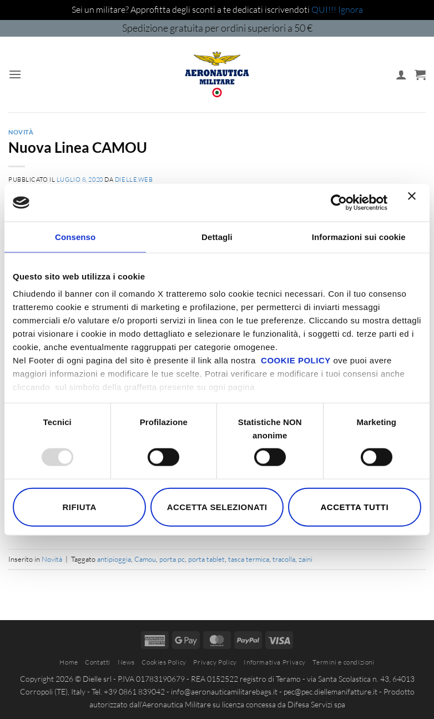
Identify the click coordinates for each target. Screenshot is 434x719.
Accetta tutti (355, 506)
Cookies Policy (164, 662)
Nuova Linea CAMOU (77, 147)
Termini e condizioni (343, 662)
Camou (145, 559)
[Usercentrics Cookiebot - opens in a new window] (338, 202)
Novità (20, 132)
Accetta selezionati (217, 506)
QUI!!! (324, 9)
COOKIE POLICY (296, 360)
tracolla (283, 559)
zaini (305, 559)
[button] (15, 74)
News (126, 662)
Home (68, 662)
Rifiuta (80, 506)
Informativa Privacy (275, 662)
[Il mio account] (401, 74)
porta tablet (206, 559)
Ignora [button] (350, 9)
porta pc (172, 559)
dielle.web (134, 179)
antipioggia (114, 559)
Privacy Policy (215, 662)
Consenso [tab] (75, 236)
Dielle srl (97, 678)
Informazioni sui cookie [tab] (359, 236)
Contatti (97, 662)
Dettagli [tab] (217, 236)
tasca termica (248, 559)
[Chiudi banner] (414, 202)
